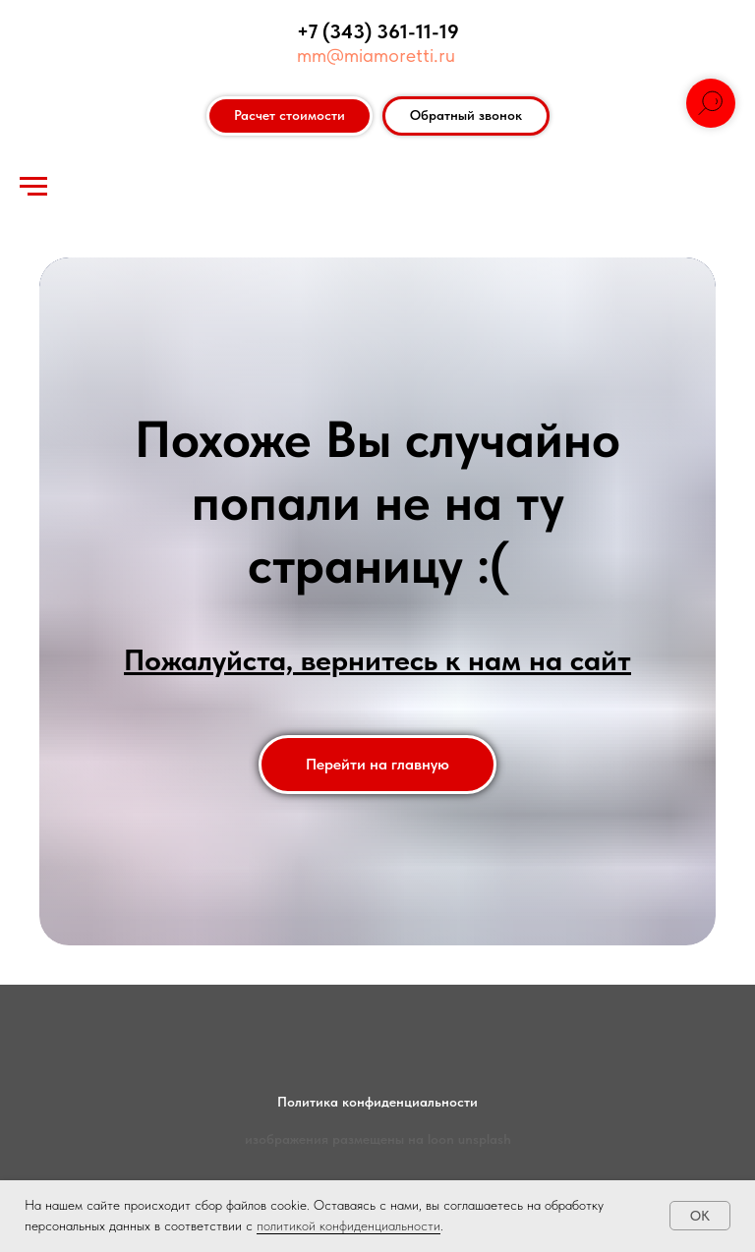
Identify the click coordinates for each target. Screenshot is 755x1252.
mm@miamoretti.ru (376, 55)
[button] (466, 116)
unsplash (484, 1139)
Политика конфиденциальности (377, 1102)
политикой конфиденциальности (348, 1225)
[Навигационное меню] (33, 187)
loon (441, 1139)
